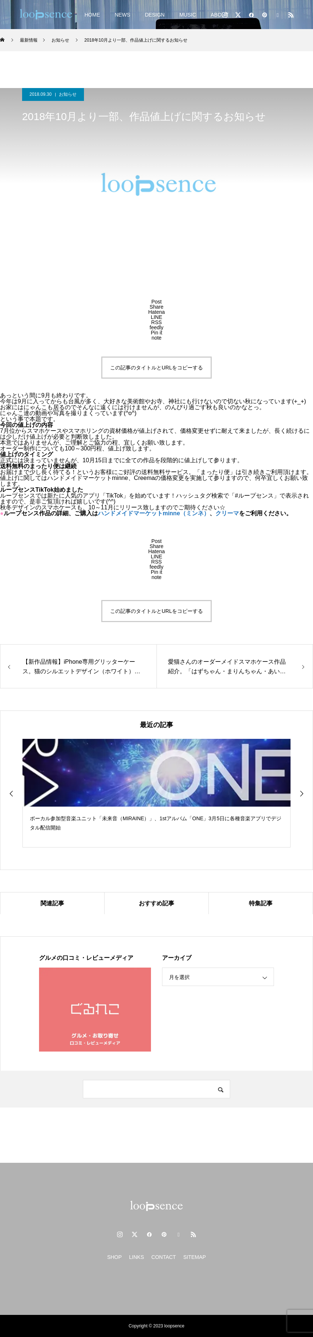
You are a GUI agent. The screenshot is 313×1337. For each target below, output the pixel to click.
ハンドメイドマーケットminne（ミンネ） (154, 513)
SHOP (114, 1257)
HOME (92, 15)
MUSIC (187, 15)
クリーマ (227, 513)
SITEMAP (194, 1257)
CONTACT (163, 1257)
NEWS (122, 15)
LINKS (136, 1257)
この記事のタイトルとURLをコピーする (156, 368)
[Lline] (156, 317)
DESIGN (155, 15)
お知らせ (68, 94)
